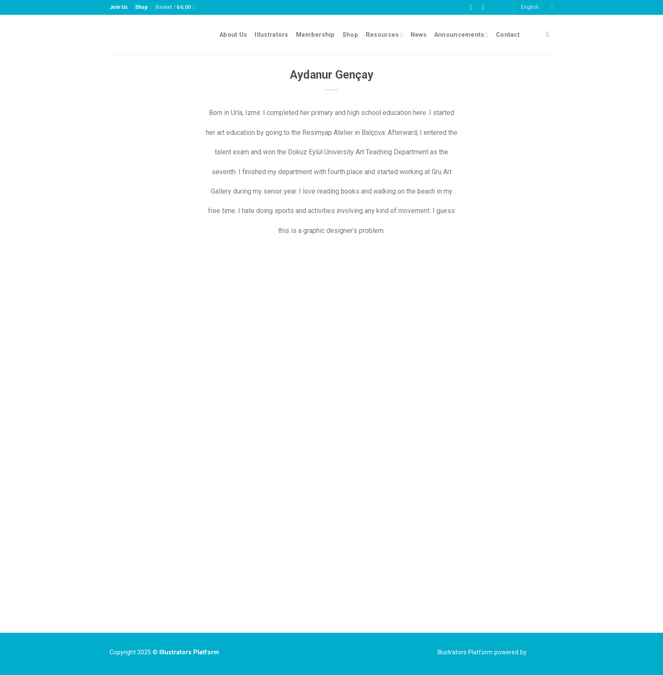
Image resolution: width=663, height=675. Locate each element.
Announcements (461, 35)
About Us (233, 34)
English (537, 7)
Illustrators (271, 34)
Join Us (119, 7)
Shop (141, 7)
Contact (508, 34)
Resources (384, 35)
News (419, 34)
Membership (315, 34)
